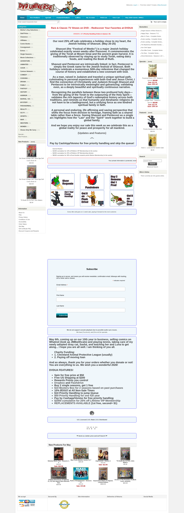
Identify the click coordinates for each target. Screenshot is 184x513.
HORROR (23, 95)
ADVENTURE (25, 61)
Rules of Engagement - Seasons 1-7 (80, 481)
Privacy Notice (23, 217)
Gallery (78, 18)
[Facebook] (86, 332)
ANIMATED (24, 64)
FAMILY (23, 85)
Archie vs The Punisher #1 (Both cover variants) (125, 480)
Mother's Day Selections (29, 30)
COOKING (24, 78)
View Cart (116, 18)
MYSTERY (24, 102)
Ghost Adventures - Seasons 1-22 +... (153, 56)
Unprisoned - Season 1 (103, 461)
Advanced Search (152, 167)
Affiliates (23, 40)
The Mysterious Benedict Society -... (152, 44)
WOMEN (23, 126)
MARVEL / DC (25, 99)
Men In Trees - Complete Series (151, 36)
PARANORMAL (25, 106)
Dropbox (59, 382)
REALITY (23, 109)
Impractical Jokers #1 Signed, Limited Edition (103, 481)
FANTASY (23, 89)
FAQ (20, 215)
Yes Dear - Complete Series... (150, 53)
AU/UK (22, 68)
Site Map (21, 226)
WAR (22, 120)
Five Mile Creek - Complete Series (152, 50)
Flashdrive (77, 382)
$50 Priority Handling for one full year (77, 395)
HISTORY (23, 92)
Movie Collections (26, 57)
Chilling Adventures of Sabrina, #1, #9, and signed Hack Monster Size (59, 481)
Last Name (60, 306)
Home (22, 18)
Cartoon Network (26, 71)
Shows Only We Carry (28, 130)
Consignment (25, 47)
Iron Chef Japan (146, 47)
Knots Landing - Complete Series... (152, 42)
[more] (32, 141)
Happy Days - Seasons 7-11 (150, 33)
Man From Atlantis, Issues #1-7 (81, 460)
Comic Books (25, 44)
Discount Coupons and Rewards (29, 231)
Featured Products (63, 18)
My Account (90, 18)
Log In (135, 5)
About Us (21, 212)
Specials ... (21, 134)
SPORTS (23, 116)
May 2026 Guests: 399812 (134, 18)
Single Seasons (26, 54)
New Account (162, 5)
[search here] (152, 160)
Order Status (23, 224)
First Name (60, 295)
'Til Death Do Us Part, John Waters (125, 461)
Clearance (24, 37)
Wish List (103, 18)
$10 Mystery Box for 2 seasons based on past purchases (88, 387)
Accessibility (22, 222)
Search (142, 156)
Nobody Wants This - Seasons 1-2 (59, 461)
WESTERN (24, 123)
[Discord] (96, 332)
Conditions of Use (24, 219)
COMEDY (23, 75)
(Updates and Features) (92, 133)
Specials (48, 18)
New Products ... (23, 136)
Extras (22, 51)
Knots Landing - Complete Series (151, 39)
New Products (35, 18)
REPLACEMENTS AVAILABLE (72, 403)
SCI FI (22, 113)
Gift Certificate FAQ (25, 228)
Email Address (62, 285)
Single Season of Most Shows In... (152, 30)
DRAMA (23, 82)
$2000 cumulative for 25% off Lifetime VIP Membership (87, 400)
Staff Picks (24, 33)
